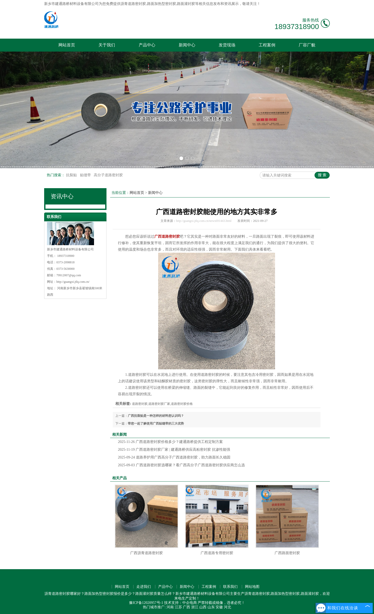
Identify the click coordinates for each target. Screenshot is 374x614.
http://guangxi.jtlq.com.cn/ (73, 282)
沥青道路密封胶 (133, 4)
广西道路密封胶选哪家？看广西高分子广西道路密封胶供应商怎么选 (181, 465)
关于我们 (106, 45)
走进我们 (143, 587)
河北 (227, 607)
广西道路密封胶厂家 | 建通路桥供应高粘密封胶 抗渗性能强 (174, 449)
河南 (170, 607)
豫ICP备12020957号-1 (146, 603)
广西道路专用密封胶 (217, 553)
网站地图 (252, 587)
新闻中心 (187, 45)
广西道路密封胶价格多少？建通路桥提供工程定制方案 (170, 442)
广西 (186, 607)
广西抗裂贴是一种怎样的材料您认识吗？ (156, 416)
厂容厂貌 (307, 45)
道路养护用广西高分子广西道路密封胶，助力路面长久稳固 (174, 457)
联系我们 (230, 587)
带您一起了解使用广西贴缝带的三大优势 (156, 423)
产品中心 (147, 45)
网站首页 (66, 45)
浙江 (194, 607)
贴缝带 (86, 175)
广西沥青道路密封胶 (146, 553)
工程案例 (267, 45)
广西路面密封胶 (287, 553)
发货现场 (227, 45)
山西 (202, 607)
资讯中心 (62, 196)
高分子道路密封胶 (108, 175)
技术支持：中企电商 (180, 603)
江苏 (178, 607)
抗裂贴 (72, 175)
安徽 (219, 607)
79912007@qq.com (68, 275)
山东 (211, 607)
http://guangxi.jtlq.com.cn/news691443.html (203, 221)
